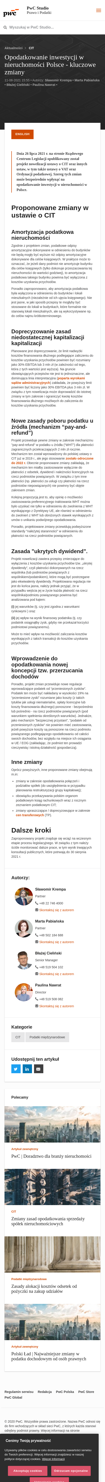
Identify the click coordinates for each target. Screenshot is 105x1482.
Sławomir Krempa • (59, 80)
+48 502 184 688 (49, 935)
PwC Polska (65, 1392)
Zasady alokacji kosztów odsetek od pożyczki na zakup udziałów (44, 1289)
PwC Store (86, 1392)
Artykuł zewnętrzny (24, 1149)
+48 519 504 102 (49, 967)
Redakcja (44, 1392)
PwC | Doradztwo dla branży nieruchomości (51, 1156)
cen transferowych (30, 815)
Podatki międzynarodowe (47, 1037)
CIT (31, 48)
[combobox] (42, 27)
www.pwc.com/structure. (23, 1435)
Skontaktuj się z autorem (54, 910)
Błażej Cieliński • (19, 85)
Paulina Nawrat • (44, 85)
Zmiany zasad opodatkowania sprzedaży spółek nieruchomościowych (48, 1221)
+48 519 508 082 (49, 999)
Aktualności (13, 48)
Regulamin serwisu (19, 1392)
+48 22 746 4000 (49, 903)
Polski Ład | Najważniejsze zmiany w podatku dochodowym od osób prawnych (48, 1356)
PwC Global (13, 1397)
